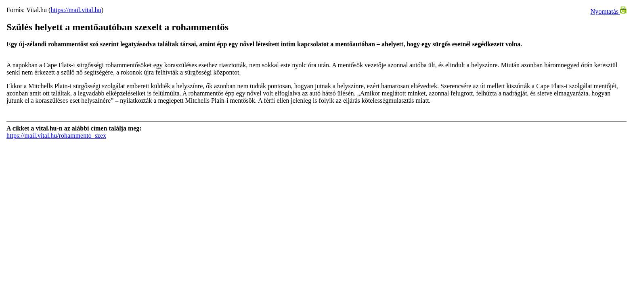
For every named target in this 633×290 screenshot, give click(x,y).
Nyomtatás (609, 11)
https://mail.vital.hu (75, 9)
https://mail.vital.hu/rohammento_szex (56, 135)
